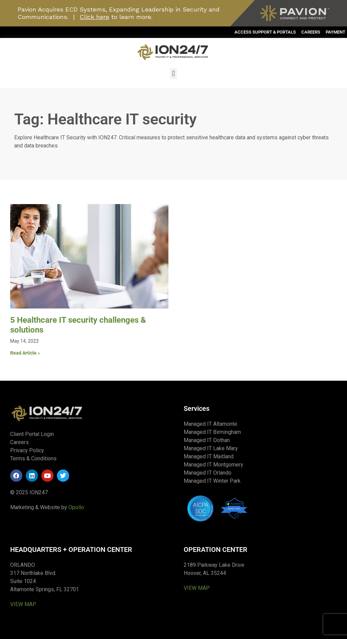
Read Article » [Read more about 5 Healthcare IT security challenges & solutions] (25, 353)
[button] (173, 73)
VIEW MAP (23, 604)
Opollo (76, 507)
